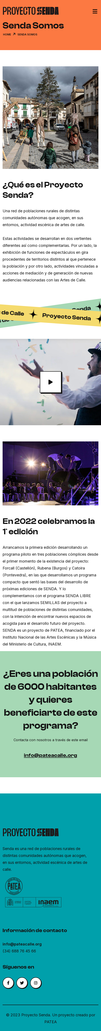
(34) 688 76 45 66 (19, 951)
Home (7, 34)
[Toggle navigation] (95, 11)
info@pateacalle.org (50, 755)
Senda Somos (27, 34)
